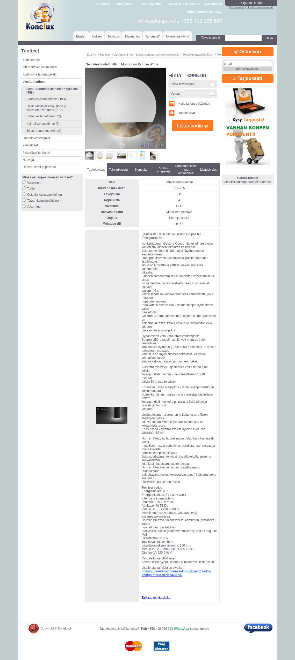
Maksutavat (213, 4)
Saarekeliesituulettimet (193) (46, 99)
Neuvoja (28, 160)
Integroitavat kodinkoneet (40, 67)
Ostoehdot (102, 4)
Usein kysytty (151, 4)
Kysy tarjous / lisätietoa (189, 103)
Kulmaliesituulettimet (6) (43, 123)
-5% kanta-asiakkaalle (183, 4)
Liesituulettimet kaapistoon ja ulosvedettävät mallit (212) (46, 108)
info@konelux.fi (128, 629)
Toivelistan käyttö (177, 36)
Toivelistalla (210, 38)
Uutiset (97, 36)
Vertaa (175, 93)
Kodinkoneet (31, 60)
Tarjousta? (152, 36)
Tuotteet (105, 54)
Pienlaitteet (30, 145)
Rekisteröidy (236, 7)
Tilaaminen (132, 36)
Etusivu (81, 36)
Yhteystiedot (125, 4)
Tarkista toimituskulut (156, 598)
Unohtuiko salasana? (260, 7)
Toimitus (113, 36)
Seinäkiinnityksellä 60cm (197, 54)
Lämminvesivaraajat (36, 138)
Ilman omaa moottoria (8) (43, 131)
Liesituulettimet (123, 54)
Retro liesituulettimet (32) (43, 116)
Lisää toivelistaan (183, 84)
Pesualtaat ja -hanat (36, 152)
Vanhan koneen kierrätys (203, 12)
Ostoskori (247, 51)
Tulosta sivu (181, 113)
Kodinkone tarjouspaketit (39, 74)
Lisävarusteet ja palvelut (39, 167)
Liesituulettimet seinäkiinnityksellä (157, 54)
